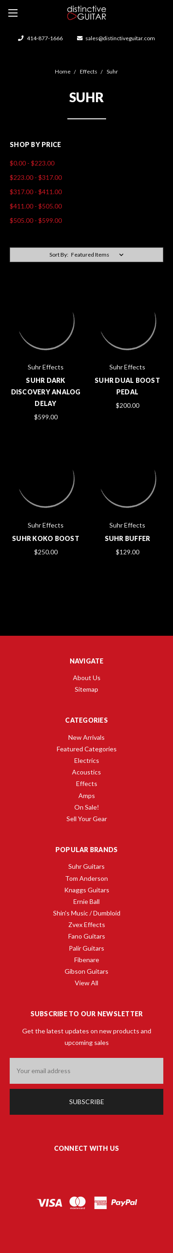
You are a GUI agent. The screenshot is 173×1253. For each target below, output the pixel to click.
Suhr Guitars (86, 866)
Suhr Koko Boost (45, 538)
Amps (86, 795)
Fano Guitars (86, 936)
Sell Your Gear (86, 819)
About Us (87, 678)
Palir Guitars (86, 948)
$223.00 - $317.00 (36, 177)
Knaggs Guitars (86, 890)
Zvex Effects (86, 924)
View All (86, 983)
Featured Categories (87, 749)
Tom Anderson (86, 878)
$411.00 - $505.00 (36, 206)
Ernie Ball (86, 901)
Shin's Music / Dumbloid (86, 913)
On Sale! (86, 807)
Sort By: (58, 254)
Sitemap (86, 689)
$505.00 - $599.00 (36, 220)
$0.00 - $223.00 (32, 163)
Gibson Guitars (86, 971)
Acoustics (86, 772)
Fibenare (86, 960)
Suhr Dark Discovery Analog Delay (46, 391)
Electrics (86, 760)
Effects (86, 783)
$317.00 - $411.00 (36, 192)
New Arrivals (86, 737)
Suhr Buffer (127, 538)
